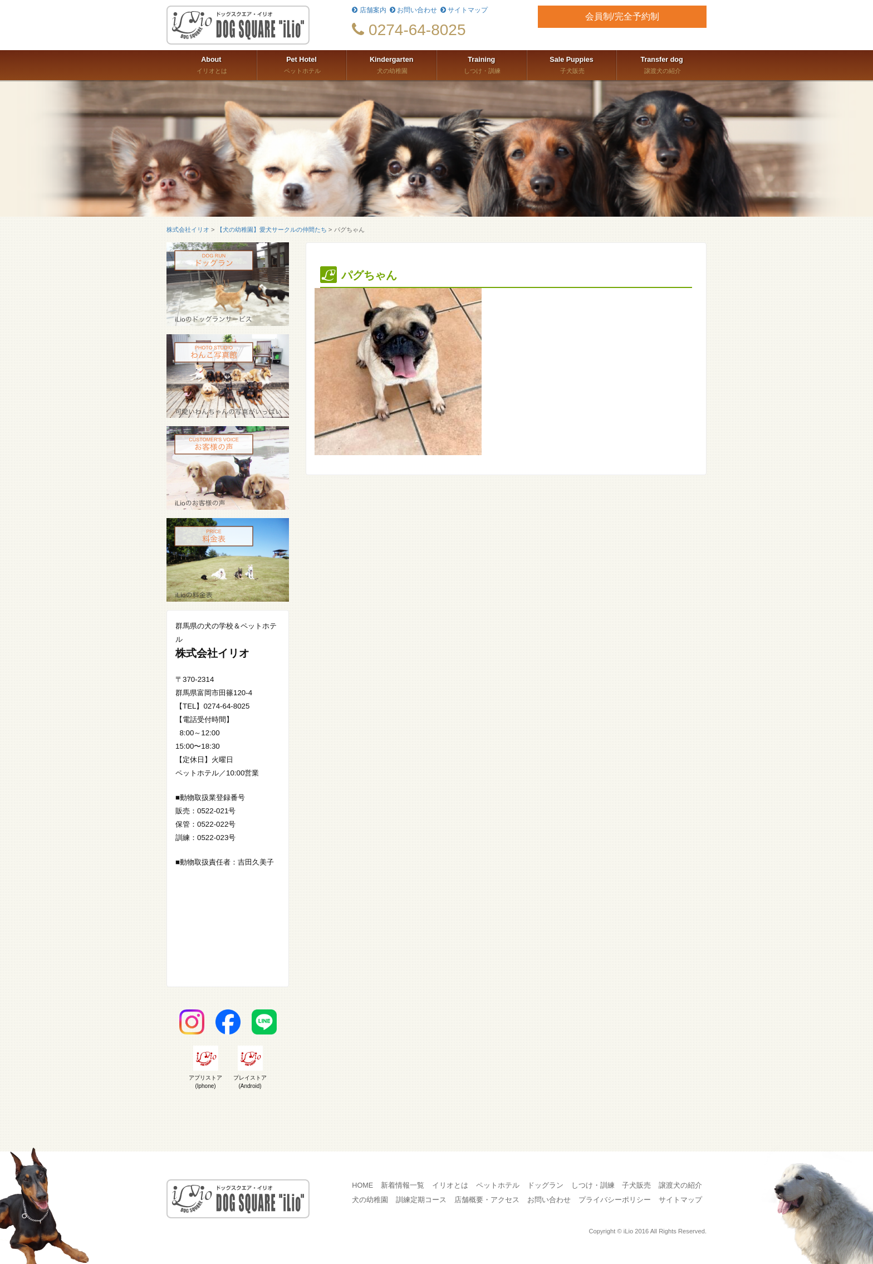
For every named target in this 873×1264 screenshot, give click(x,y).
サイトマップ (464, 10)
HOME (362, 1185)
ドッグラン (545, 1185)
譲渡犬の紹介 (662, 64)
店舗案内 (369, 10)
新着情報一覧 (402, 1185)
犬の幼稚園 (391, 64)
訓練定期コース (421, 1200)
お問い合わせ (413, 10)
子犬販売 (571, 64)
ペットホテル (301, 64)
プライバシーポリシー (614, 1200)
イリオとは (211, 64)
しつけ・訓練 (481, 64)
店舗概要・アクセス (486, 1200)
